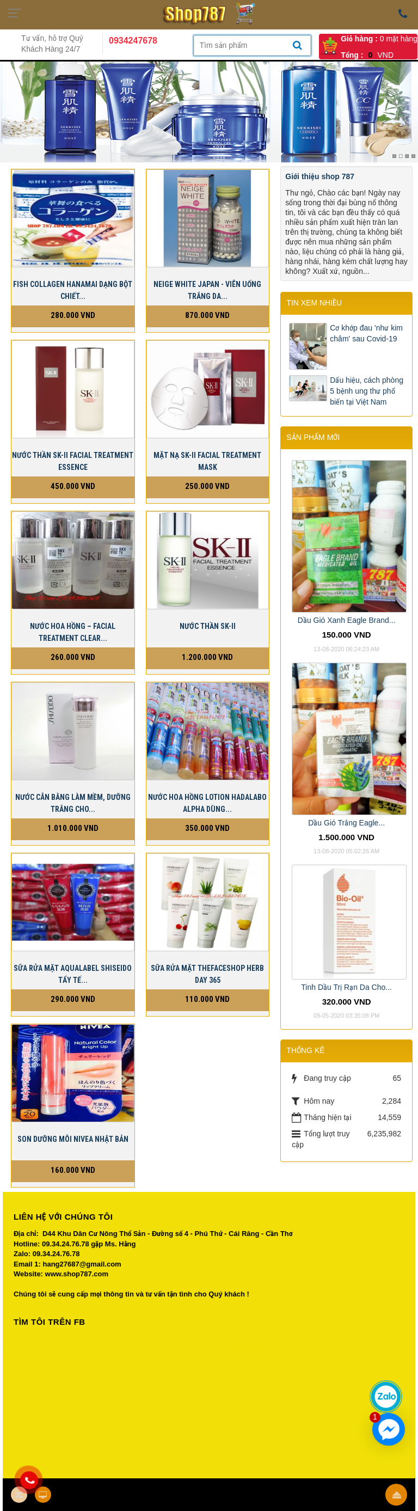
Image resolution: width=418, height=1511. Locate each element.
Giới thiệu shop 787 (319, 176)
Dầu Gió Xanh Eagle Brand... (347, 620)
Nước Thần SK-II (208, 626)
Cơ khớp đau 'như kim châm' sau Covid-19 (366, 333)
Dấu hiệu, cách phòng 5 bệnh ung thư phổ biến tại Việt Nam (366, 391)
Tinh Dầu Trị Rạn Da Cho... (346, 987)
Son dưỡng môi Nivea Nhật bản (72, 1139)
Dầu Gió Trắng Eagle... (346, 822)
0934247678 (133, 40)
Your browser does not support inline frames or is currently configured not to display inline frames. (209, 1408)
